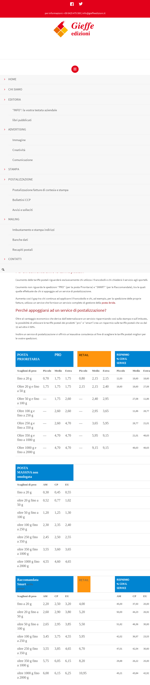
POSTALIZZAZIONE (20, 179)
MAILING (13, 219)
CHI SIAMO (15, 89)
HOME (12, 79)
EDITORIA (14, 99)
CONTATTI (15, 259)
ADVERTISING (17, 129)
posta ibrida (108, 302)
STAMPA (13, 169)
